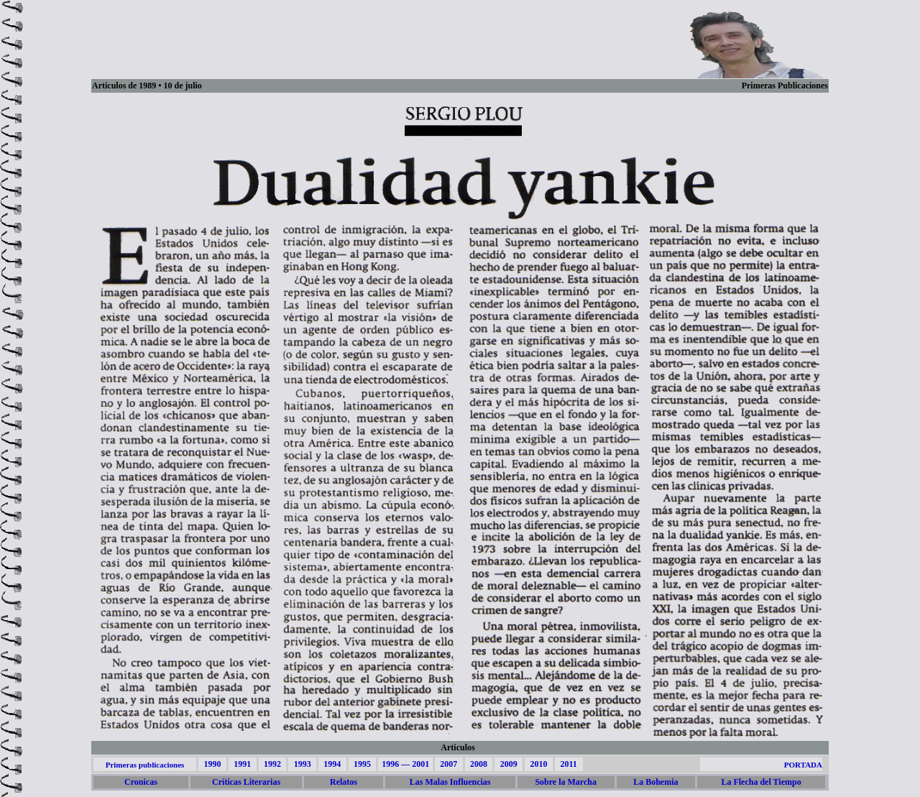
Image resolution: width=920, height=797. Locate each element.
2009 (509, 764)
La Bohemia (655, 782)
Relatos (343, 782)
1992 (272, 764)
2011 (568, 764)
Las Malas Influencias (450, 782)
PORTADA (803, 764)
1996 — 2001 (405, 764)
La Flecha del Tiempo (761, 782)
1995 (362, 764)
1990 (212, 764)
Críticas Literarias (246, 782)
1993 (302, 764)
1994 (332, 764)
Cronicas (140, 782)
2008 (478, 764)
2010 (538, 764)
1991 (242, 764)
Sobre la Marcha (566, 782)
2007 (448, 764)
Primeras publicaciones (145, 764)
